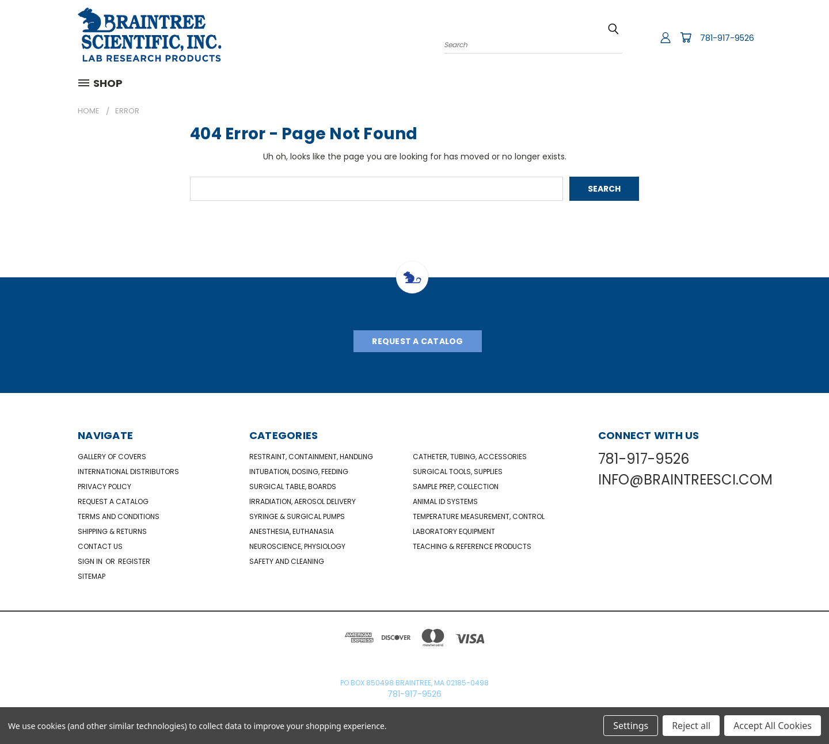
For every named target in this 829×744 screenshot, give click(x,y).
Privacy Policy (104, 486)
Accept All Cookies (772, 725)
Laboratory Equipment (454, 531)
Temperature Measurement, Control (479, 516)
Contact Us (100, 546)
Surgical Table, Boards (292, 486)
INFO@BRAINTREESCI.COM (685, 479)
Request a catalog (113, 501)
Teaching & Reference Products (472, 546)
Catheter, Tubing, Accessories (470, 456)
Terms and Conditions (118, 516)
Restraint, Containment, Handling (311, 456)
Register (134, 561)
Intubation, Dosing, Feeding (298, 471)
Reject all (691, 725)
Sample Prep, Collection (456, 486)
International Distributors (128, 471)
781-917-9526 (727, 38)
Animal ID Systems (445, 501)
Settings (630, 725)
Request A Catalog (417, 341)
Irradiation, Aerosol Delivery (302, 501)
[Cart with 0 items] (685, 37)
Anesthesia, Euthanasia (291, 531)
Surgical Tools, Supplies (458, 471)
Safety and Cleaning (286, 561)
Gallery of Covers (112, 456)
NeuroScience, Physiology (297, 546)
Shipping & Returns (112, 531)
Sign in (91, 561)
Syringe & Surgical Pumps (297, 516)
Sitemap (91, 576)
